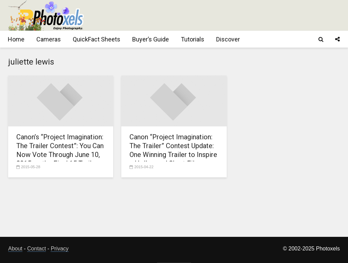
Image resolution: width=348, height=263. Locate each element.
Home (16, 39)
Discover (228, 39)
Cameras (48, 39)
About (15, 248)
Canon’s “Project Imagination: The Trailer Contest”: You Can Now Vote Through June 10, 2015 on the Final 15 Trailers (60, 150)
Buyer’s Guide (150, 39)
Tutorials (192, 39)
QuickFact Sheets (96, 39)
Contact (36, 248)
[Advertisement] (216, 15)
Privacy (59, 248)
